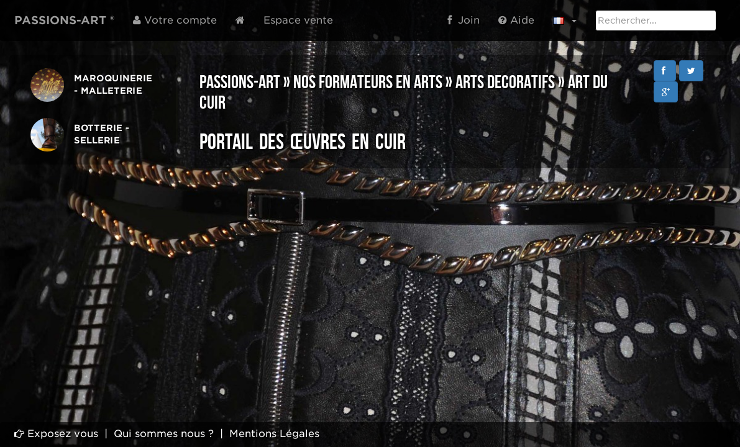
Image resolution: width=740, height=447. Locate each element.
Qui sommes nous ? (164, 434)
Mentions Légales (274, 434)
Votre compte (175, 20)
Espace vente (298, 20)
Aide (516, 20)
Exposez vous (56, 434)
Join (463, 20)
